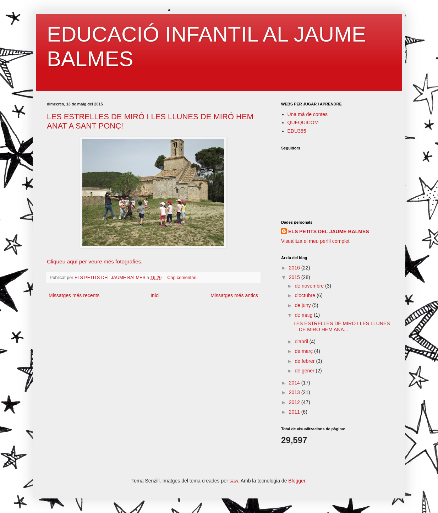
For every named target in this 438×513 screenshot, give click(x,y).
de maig (304, 315)
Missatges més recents (74, 295)
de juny (303, 305)
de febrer (305, 361)
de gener (305, 370)
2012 (295, 402)
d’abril (302, 341)
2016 (295, 268)
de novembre (310, 286)
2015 (295, 277)
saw (234, 481)
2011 (295, 412)
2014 (295, 383)
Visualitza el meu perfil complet (315, 241)
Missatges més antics (234, 295)
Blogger (296, 481)
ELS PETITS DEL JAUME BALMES (328, 231)
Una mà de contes (308, 114)
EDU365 (297, 131)
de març (304, 351)
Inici (154, 295)
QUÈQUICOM (303, 122)
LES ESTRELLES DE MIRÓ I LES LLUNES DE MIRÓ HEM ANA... (342, 326)
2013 (295, 392)
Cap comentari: (183, 277)
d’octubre (305, 295)
